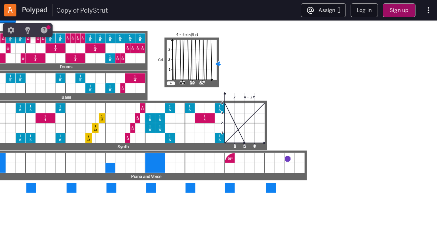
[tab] (11, 30)
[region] (218, 133)
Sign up (399, 10)
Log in (364, 10)
